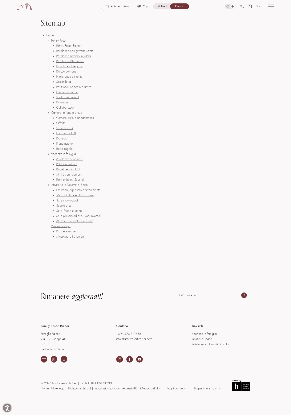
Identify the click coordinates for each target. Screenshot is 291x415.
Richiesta (61, 138)
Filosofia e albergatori (69, 66)
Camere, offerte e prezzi (67, 113)
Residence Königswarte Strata (75, 51)
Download (63, 102)
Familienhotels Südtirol (70, 180)
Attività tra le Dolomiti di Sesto (69, 185)
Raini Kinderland (66, 164)
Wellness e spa (61, 226)
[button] (7, 408)
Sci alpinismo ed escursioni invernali (78, 216)
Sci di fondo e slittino (69, 211)
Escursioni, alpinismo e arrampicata (78, 190)
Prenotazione (64, 144)
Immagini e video (67, 92)
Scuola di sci (64, 206)
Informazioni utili (66, 133)
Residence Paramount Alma (73, 56)
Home (50, 35)
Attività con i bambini (69, 174)
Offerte (61, 123)
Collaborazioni (65, 108)
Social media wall (67, 97)
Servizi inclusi (64, 128)
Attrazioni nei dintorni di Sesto (74, 221)
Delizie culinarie (66, 71)
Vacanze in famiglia (63, 154)
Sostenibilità (63, 82)
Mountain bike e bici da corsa (75, 195)
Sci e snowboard (67, 200)
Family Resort (59, 41)
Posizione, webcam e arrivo (73, 87)
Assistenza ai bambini (69, 159)
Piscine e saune (66, 231)
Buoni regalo (64, 149)
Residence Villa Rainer (70, 61)
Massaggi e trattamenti (70, 236)
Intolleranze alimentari (70, 77)
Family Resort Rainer (68, 46)
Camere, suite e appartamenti (75, 118)
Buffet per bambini (68, 169)
